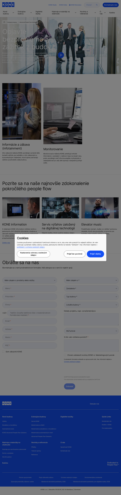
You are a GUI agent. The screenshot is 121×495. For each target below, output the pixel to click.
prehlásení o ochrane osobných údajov (31, 247)
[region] (60, 247)
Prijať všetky (95, 254)
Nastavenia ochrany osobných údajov (33, 254)
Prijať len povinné (74, 254)
